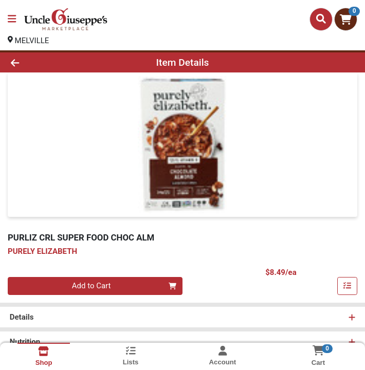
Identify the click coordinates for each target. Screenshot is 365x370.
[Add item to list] (347, 286)
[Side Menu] (12, 19)
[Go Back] (51, 62)
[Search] (321, 19)
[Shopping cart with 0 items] (345, 19)
